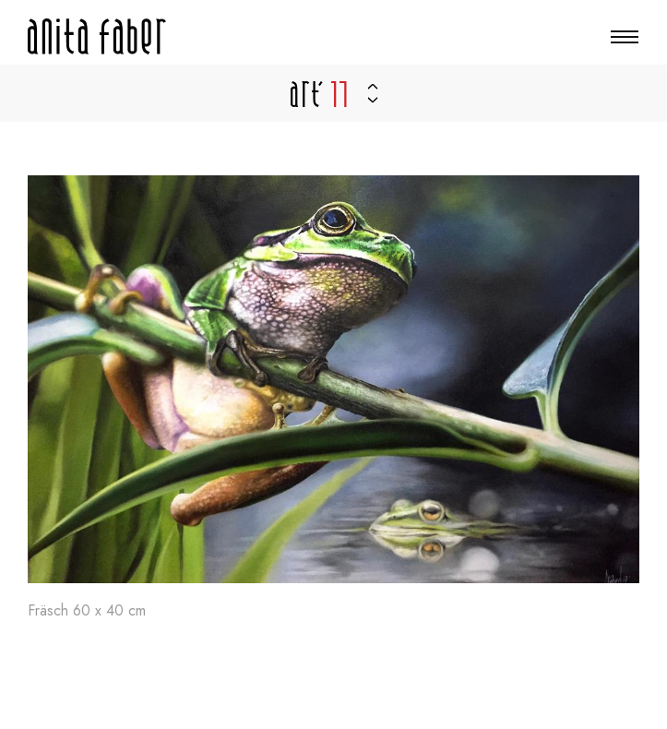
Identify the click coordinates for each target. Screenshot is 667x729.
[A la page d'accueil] (97, 36)
